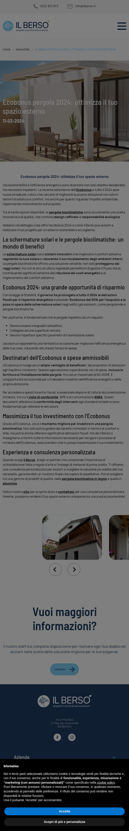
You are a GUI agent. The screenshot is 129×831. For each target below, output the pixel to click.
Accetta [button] (64, 811)
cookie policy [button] (106, 782)
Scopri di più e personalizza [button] (64, 822)
